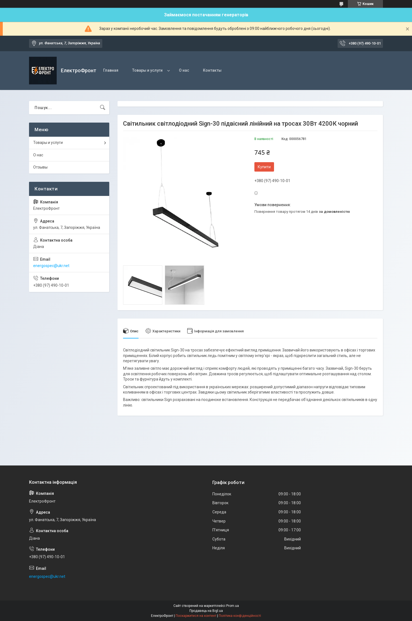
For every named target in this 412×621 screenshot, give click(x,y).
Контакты (212, 70)
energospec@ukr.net (51, 265)
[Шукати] (102, 107)
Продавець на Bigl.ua (206, 611)
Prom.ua (232, 606)
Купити (264, 167)
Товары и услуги (147, 70)
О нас (184, 70)
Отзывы (40, 167)
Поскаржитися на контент (196, 616)
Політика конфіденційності (240, 616)
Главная (110, 70)
